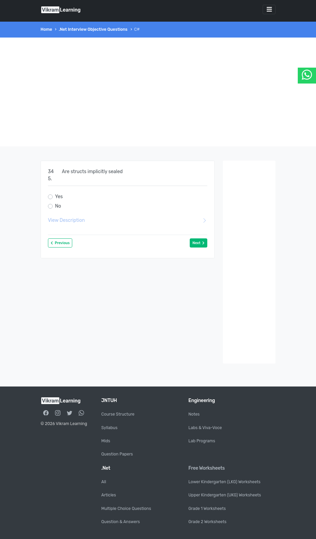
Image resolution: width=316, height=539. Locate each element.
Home (46, 29)
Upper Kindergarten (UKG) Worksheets (224, 495)
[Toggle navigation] (269, 9)
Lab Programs (201, 441)
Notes (194, 414)
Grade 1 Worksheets (207, 508)
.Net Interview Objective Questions (93, 29)
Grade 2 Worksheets (207, 521)
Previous (60, 243)
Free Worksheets (206, 468)
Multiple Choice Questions (126, 508)
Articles (108, 495)
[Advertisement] (158, 92)
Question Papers (117, 454)
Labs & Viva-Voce (205, 427)
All (103, 481)
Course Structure (117, 414)
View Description (127, 220)
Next (198, 243)
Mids (105, 441)
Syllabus (109, 427)
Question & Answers (120, 521)
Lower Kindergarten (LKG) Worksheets (224, 481)
